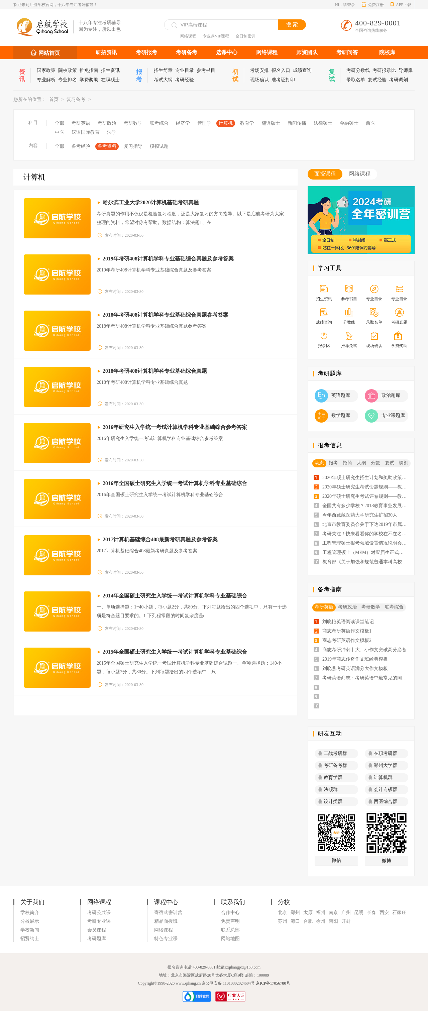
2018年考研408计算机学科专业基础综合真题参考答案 (165, 315)
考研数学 (133, 123)
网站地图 (230, 938)
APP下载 (400, 4)
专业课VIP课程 (216, 36)
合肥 (308, 921)
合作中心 (230, 912)
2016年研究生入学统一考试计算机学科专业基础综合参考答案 (175, 427)
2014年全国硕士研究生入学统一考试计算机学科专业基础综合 (175, 595)
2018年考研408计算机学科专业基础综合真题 (155, 371)
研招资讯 (106, 52)
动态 (319, 462)
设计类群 (330, 801)
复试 (389, 462)
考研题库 (96, 938)
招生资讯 (110, 70)
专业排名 (67, 79)
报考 (333, 462)
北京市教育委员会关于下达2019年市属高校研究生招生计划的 (366, 524)
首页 (54, 99)
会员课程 (96, 929)
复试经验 (377, 79)
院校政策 (67, 70)
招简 (347, 462)
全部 (59, 123)
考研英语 (81, 123)
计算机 (226, 123)
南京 (333, 912)
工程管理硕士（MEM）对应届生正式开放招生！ (366, 552)
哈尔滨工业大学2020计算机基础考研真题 (151, 202)
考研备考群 (332, 765)
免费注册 (373, 4)
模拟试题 (159, 146)
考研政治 (107, 123)
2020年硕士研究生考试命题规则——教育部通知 (366, 486)
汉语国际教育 (86, 132)
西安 (384, 912)
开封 (346, 921)
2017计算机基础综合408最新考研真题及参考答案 (160, 539)
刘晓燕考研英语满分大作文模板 (355, 668)
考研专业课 (99, 921)
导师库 (406, 70)
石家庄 (399, 912)
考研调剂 (398, 79)
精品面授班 (166, 921)
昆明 (358, 912)
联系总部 (230, 929)
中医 (59, 132)
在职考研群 (382, 753)
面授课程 (325, 174)
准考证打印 (283, 79)
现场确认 (259, 79)
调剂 (403, 462)
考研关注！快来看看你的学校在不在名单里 (366, 533)
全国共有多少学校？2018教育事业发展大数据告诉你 (366, 505)
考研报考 (146, 52)
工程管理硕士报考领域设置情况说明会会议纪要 (366, 543)
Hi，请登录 (345, 4)
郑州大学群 (382, 765)
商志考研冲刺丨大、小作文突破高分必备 (364, 649)
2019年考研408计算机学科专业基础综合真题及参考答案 (168, 258)
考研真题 (399, 317)
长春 (371, 912)
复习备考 (76, 99)
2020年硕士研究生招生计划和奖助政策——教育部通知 (366, 477)
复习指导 (133, 146)
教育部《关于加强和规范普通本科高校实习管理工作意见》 (366, 561)
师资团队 (307, 52)
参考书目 (206, 70)
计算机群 (380, 777)
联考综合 (159, 123)
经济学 (183, 123)
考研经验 (184, 79)
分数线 (348, 317)
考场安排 (259, 70)
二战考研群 (332, 753)
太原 (308, 912)
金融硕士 (349, 123)
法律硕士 (323, 123)
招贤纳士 (29, 938)
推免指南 (89, 70)
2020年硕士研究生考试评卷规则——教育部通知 (366, 496)
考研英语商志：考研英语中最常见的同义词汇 (366, 677)
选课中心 (226, 52)
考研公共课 (99, 912)
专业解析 (46, 79)
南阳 (333, 921)
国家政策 (46, 70)
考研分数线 (358, 70)
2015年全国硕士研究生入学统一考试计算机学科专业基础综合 (175, 652)
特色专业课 (166, 938)
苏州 (282, 921)
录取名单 (355, 79)
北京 (282, 912)
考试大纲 (163, 79)
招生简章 (163, 70)
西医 (370, 123)
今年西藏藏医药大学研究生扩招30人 (359, 515)
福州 (320, 912)
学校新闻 (29, 929)
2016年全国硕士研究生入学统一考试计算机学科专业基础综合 (175, 483)
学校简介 (29, 912)
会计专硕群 (382, 789)
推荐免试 (348, 340)
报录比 (323, 340)
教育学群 (330, 777)
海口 (295, 921)
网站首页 (49, 53)
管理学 (204, 123)
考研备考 (186, 52)
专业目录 (184, 70)
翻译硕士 (270, 123)
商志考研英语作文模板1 (346, 631)
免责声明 (230, 921)
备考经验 (81, 146)
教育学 (247, 123)
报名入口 (281, 70)
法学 (111, 132)
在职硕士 (110, 79)
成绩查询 (302, 70)
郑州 (295, 912)
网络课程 (188, 36)
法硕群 (328, 789)
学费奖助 (89, 79)
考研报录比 (384, 70)
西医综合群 (382, 801)
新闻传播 (297, 123)
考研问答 (347, 52)
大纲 (361, 462)
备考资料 (107, 146)
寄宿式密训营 (168, 912)
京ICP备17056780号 (273, 983)
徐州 (320, 921)
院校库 (387, 52)
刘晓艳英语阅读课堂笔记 (348, 621)
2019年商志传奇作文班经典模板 (355, 659)
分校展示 (29, 921)
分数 (375, 462)
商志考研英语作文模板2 (346, 640)
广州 (346, 912)
